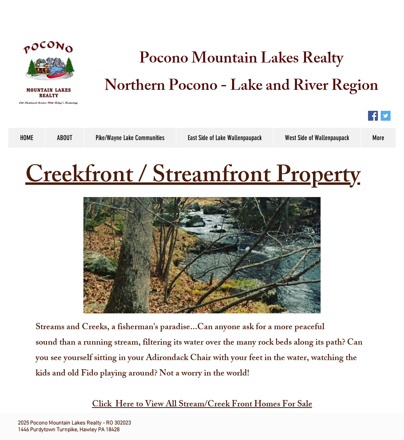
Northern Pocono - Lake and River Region (241, 87)
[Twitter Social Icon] (386, 116)
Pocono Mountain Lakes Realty (241, 60)
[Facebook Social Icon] (373, 116)
